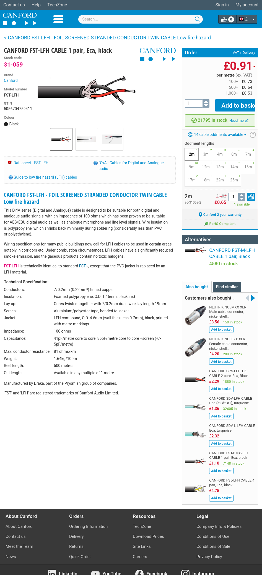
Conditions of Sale (213, 538)
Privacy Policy (209, 548)
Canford (11, 80)
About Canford (19, 518)
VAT (236, 52)
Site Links (142, 538)
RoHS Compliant (219, 219)
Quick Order (80, 548)
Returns (76, 538)
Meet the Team (19, 538)
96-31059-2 (193, 199)
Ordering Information (88, 518)
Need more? (238, 117)
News (11, 548)
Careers (140, 548)
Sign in (222, 4)
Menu (58, 19)
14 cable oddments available (217, 130)
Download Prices (148, 528)
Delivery (249, 52)
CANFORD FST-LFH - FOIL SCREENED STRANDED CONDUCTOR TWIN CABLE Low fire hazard (85, 198)
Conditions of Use (212, 528)
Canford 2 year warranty (220, 210)
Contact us (14, 4)
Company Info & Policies (219, 518)
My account (247, 4)
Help (36, 4)
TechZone (57, 4)
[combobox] (140, 19)
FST (84, 266)
